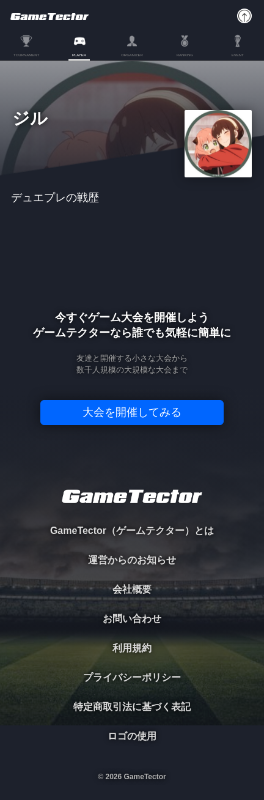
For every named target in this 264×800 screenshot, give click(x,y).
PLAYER (79, 55)
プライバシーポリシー (132, 677)
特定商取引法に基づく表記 (132, 707)
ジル (30, 119)
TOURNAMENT (26, 55)
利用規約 (132, 648)
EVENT (238, 55)
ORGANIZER (132, 55)
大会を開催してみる (132, 412)
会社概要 (132, 589)
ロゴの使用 (132, 736)
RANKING (185, 55)
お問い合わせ (132, 618)
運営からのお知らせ (132, 560)
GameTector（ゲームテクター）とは (132, 530)
